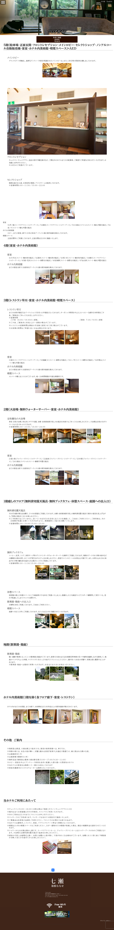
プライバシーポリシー (105, 920)
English (109, 1)
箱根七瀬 (57, 882)
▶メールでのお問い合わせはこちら (51, 896)
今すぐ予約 (57, 39)
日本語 (103, 1)
